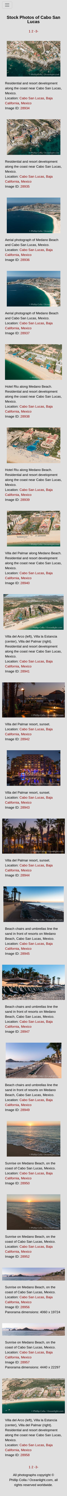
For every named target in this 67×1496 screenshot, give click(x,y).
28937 (25, 333)
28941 (25, 671)
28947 (25, 1031)
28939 (25, 500)
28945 (25, 953)
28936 (25, 260)
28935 (25, 186)
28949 (25, 1110)
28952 (25, 1256)
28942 (25, 739)
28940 (25, 583)
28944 (25, 875)
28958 (25, 1455)
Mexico (26, 103)
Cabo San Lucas (31, 98)
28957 (25, 1362)
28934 (25, 108)
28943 (25, 807)
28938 (25, 416)
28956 (25, 1307)
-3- (36, 31)
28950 (25, 1183)
